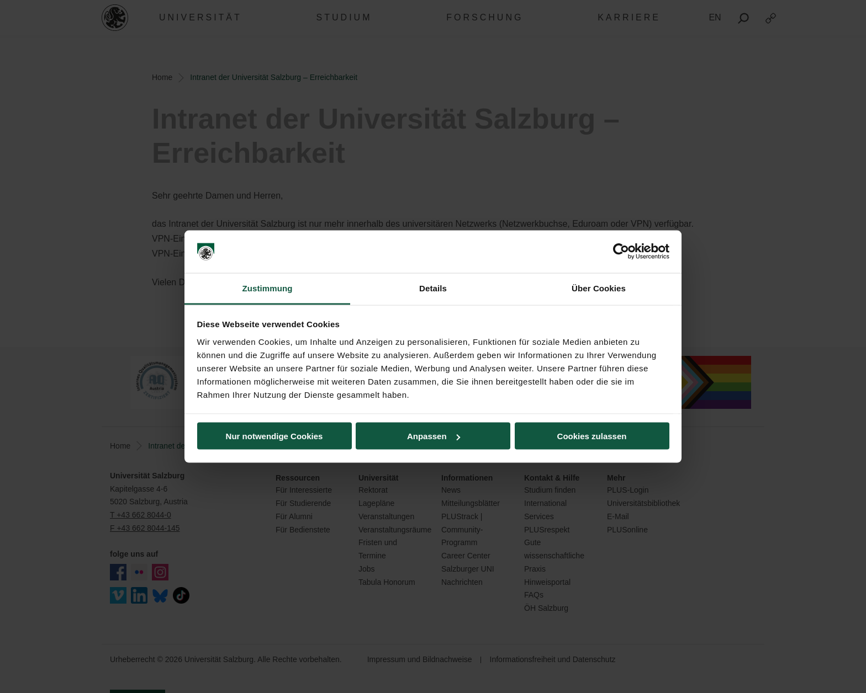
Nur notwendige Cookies (274, 436)
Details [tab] (433, 287)
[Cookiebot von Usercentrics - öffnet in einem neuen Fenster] (621, 251)
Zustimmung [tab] (267, 287)
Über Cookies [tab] (599, 287)
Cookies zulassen (592, 436)
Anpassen (433, 436)
